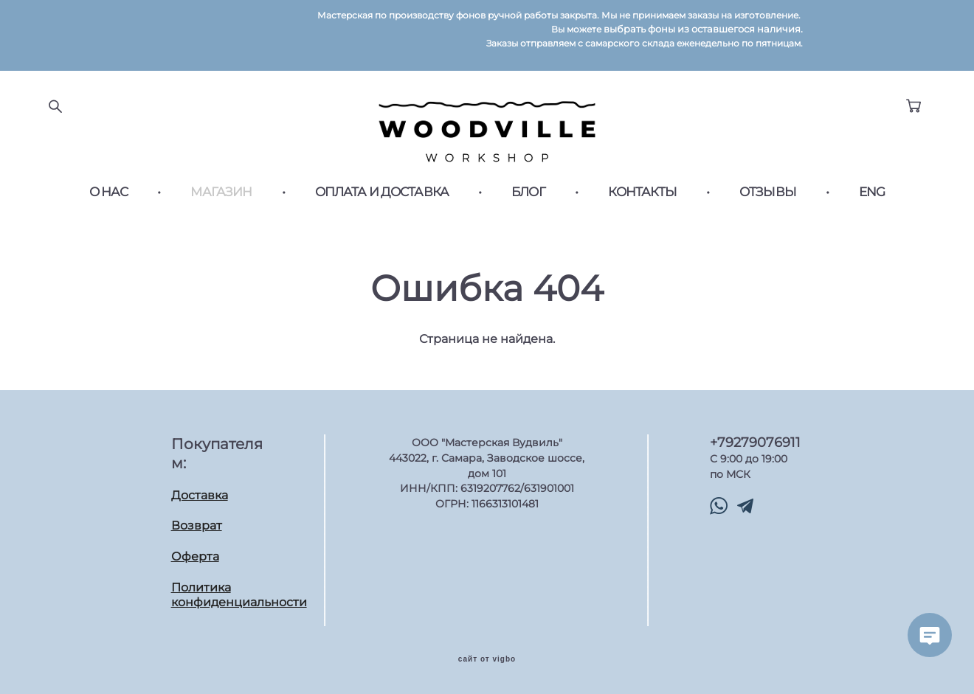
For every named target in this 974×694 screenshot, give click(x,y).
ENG (872, 192)
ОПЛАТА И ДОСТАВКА (382, 192)
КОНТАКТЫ (642, 192)
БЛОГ (528, 192)
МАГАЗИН (221, 192)
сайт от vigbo (487, 659)
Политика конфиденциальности (239, 595)
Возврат (196, 525)
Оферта (195, 556)
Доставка (199, 495)
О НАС (108, 192)
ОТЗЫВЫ (767, 192)
